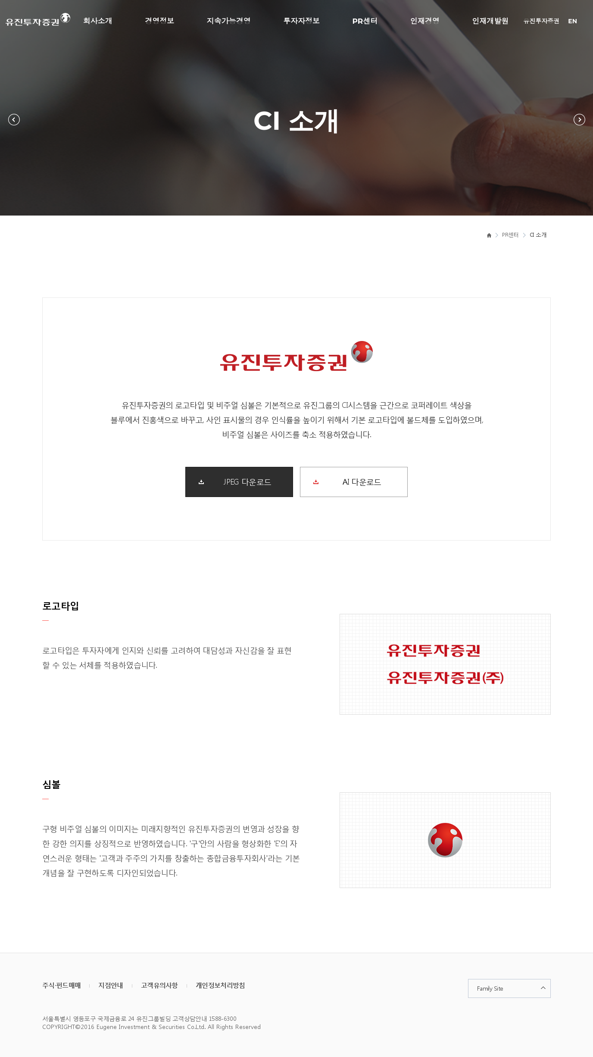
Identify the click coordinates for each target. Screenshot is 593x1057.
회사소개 (97, 21)
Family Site (490, 988)
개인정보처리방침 (220, 985)
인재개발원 (490, 21)
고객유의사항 (159, 985)
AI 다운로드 (362, 480)
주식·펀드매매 (61, 985)
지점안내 (110, 985)
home (489, 235)
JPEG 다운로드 (247, 480)
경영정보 (159, 21)
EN (572, 21)
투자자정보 (301, 21)
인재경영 (425, 21)
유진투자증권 (541, 21)
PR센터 (365, 21)
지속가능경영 (229, 21)
